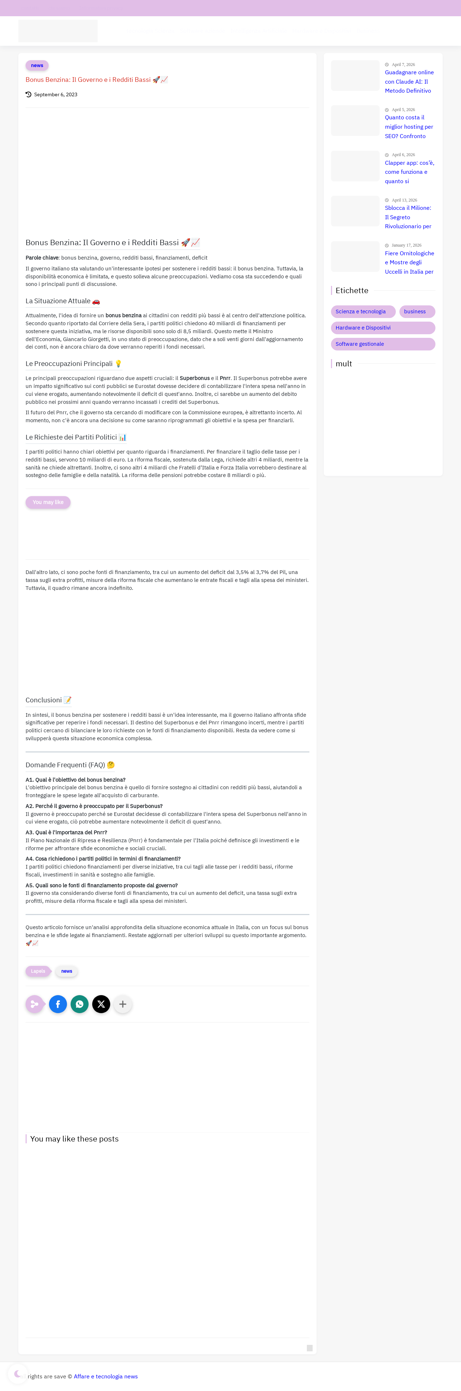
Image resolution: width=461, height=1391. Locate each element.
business (415, 311)
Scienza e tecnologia (361, 311)
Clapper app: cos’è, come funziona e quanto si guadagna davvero (409, 173)
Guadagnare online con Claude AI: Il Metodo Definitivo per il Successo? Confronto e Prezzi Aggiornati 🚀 (409, 82)
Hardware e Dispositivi (321, 31)
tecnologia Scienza (150, 31)
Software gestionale (360, 344)
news (37, 65)
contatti (30, 8)
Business (368, 31)
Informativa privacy (101, 8)
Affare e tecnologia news (106, 1376)
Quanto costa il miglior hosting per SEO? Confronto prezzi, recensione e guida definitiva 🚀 (409, 127)
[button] (58, 1004)
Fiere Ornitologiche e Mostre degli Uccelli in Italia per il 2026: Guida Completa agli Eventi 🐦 (409, 263)
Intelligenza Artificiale (258, 31)
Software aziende (202, 31)
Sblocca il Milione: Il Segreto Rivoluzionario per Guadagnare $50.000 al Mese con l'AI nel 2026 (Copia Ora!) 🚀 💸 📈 (409, 218)
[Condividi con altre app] (123, 1004)
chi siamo (59, 8)
